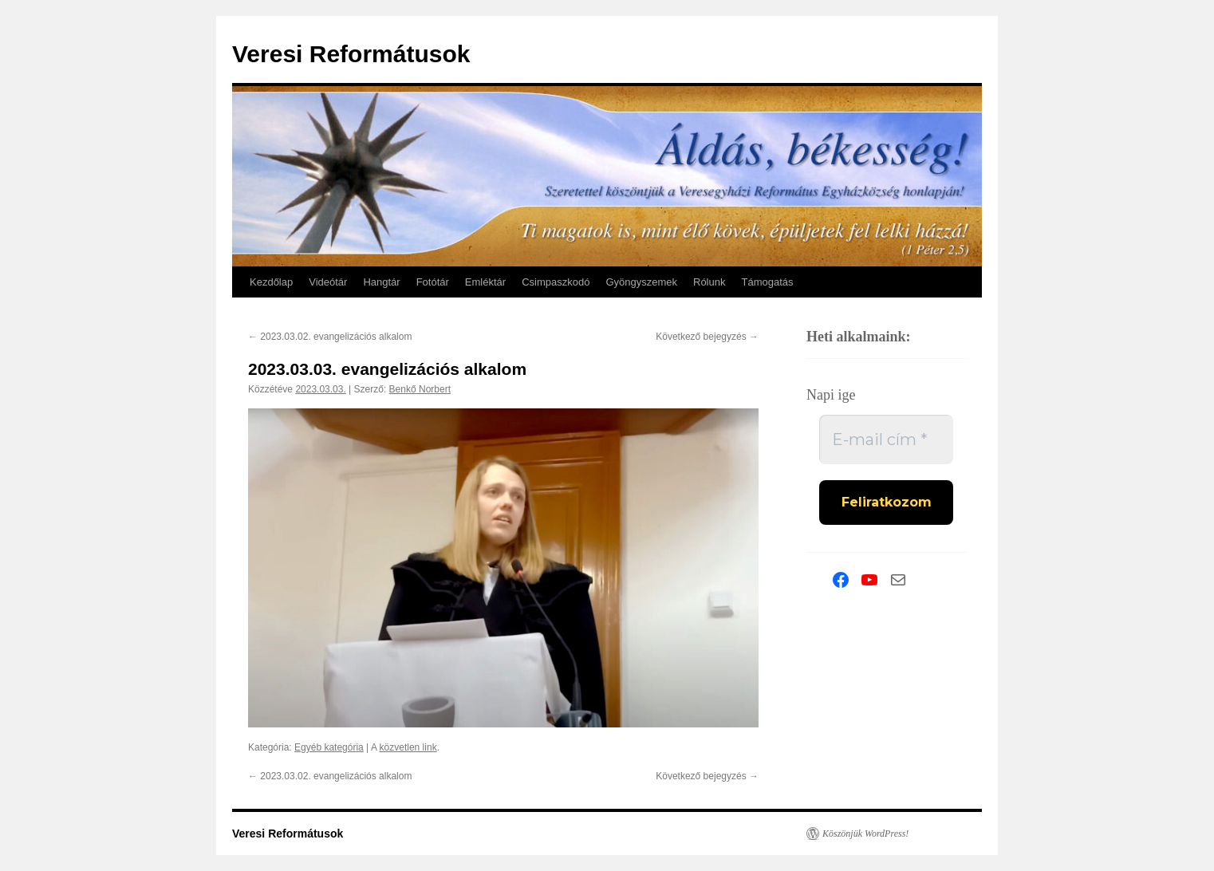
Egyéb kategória (329, 747)
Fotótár (432, 282)
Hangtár (381, 282)
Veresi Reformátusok (351, 54)
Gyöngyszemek (641, 282)
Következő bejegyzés (707, 336)
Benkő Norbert (420, 389)
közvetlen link (408, 747)
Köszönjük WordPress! (865, 833)
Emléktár (485, 282)
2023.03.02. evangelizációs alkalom (330, 336)
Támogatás (767, 282)
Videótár (328, 282)
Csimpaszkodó (555, 282)
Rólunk (709, 282)
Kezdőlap (271, 282)
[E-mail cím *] (886, 439)
